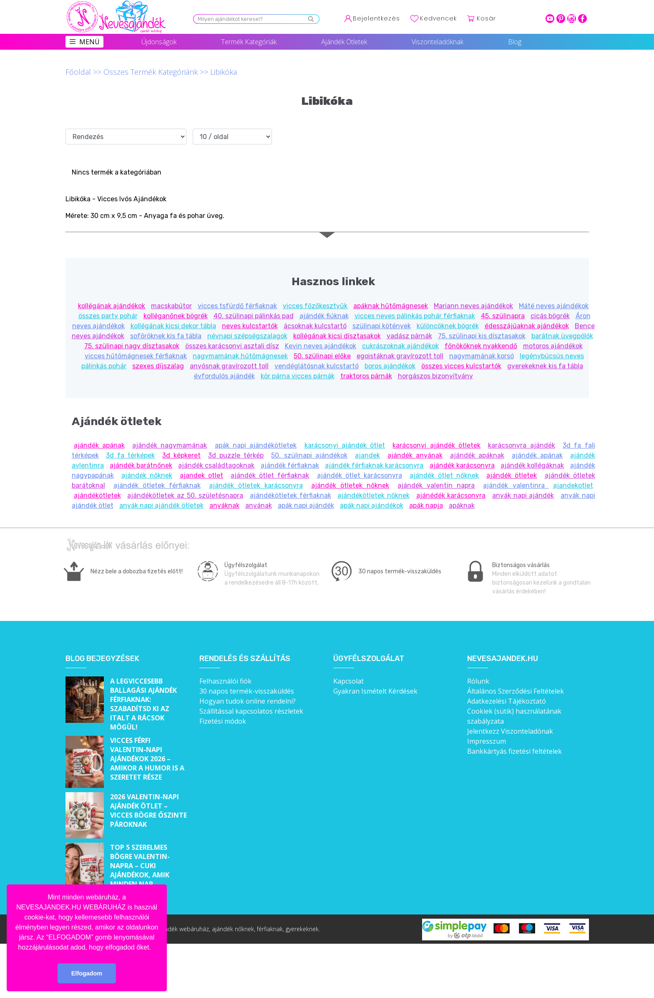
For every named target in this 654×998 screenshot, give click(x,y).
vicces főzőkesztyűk (315, 306)
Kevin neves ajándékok (320, 346)
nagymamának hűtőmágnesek (240, 356)
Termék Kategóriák (249, 41)
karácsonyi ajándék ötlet (344, 445)
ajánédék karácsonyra (451, 495)
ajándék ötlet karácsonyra (359, 475)
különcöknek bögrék (448, 326)
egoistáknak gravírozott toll (400, 356)
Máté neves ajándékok (554, 306)
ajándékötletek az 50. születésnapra (185, 495)
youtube (550, 18)
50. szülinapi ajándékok (309, 455)
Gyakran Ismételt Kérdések (375, 691)
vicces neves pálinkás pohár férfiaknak (415, 316)
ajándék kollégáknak (532, 465)
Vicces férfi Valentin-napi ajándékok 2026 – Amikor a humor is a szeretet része (147, 759)
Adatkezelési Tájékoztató (506, 701)
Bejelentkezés (376, 18)
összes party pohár (108, 316)
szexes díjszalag (158, 366)
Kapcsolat (348, 681)
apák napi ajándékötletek (256, 445)
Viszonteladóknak (437, 41)
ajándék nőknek (146, 475)
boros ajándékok (390, 366)
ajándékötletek (97, 495)
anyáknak (224, 505)
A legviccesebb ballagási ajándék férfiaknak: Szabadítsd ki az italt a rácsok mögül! (143, 704)
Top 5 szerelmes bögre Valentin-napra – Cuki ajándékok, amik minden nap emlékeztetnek (140, 870)
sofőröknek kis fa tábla (165, 336)
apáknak (462, 505)
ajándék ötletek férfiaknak (157, 485)
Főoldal (78, 72)
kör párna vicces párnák (298, 376)
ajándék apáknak (477, 455)
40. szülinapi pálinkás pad (254, 316)
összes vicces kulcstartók (461, 366)
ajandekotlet (573, 485)
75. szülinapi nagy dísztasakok (131, 346)
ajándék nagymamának (169, 445)
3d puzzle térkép (236, 455)
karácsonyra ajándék (521, 445)
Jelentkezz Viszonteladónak (510, 731)
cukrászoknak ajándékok (400, 346)
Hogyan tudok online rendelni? (247, 701)
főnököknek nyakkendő (481, 346)
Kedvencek (438, 18)
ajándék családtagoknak (216, 465)
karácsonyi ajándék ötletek (436, 445)
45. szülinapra (503, 316)
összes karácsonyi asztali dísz (232, 346)
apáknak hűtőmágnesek (390, 306)
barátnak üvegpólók (562, 336)
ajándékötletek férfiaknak (290, 495)
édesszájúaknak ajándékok (527, 326)
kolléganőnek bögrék (175, 316)
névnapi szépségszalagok (247, 336)
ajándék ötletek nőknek (350, 485)
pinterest (560, 18)
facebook (582, 18)
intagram (571, 18)
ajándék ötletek (511, 475)
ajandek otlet (201, 475)
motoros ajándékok (553, 346)
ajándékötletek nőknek (373, 495)
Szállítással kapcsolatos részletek (251, 711)
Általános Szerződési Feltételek (515, 691)
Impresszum (486, 741)
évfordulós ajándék (224, 376)
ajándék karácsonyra (462, 465)
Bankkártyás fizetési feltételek (514, 751)
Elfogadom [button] (86, 973)
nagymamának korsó (481, 356)
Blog (514, 41)
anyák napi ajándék (523, 495)
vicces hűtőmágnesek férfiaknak (136, 356)
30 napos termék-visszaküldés (246, 691)
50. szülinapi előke (322, 356)
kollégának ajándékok (111, 306)
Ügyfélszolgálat (368, 658)
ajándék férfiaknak (290, 465)
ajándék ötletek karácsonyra (256, 485)
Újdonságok (158, 41)
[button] (154, 948)
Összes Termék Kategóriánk (150, 72)
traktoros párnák (366, 376)
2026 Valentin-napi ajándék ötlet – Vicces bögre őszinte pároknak (148, 810)
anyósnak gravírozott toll (229, 366)
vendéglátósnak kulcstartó (316, 366)
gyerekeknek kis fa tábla (545, 366)
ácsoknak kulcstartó (315, 326)
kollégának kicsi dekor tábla (173, 326)
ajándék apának (99, 445)
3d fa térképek (130, 455)
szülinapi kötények (381, 326)
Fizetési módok (222, 721)
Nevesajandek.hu (502, 658)
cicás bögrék (550, 316)
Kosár (486, 18)
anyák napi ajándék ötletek (161, 505)
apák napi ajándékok (371, 505)
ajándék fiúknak (324, 316)
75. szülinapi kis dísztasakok (482, 336)
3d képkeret (181, 455)
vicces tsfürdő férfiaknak (237, 306)
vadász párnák (409, 336)
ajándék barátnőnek (141, 465)
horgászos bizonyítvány (435, 376)
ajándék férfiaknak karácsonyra (374, 465)
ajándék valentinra (515, 485)
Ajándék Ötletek (344, 41)
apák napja (426, 505)
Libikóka (223, 72)
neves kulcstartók (250, 326)
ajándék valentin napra (436, 485)
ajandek (367, 455)
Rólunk (478, 681)
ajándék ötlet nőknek (444, 475)
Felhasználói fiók (225, 681)
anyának (258, 505)
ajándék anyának (415, 455)
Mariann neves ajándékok (473, 306)
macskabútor (171, 306)
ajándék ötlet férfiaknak (270, 475)
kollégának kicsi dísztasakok (337, 336)
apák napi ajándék (306, 505)
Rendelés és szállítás (244, 658)
